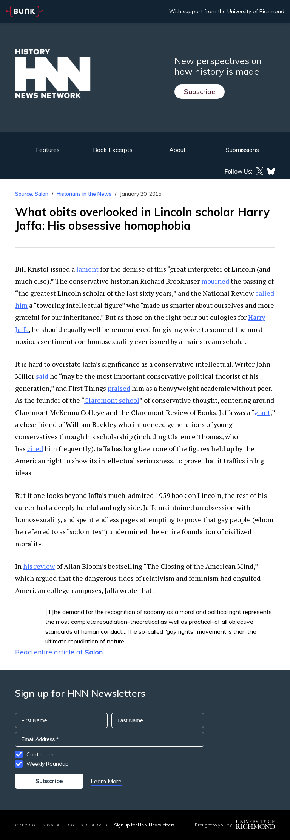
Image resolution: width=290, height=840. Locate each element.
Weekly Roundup (47, 763)
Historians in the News (84, 193)
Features (48, 150)
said (42, 376)
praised (119, 388)
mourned (215, 281)
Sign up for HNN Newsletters (144, 825)
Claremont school (111, 400)
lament (87, 268)
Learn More (106, 781)
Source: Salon (31, 193)
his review (39, 566)
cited (35, 448)
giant (262, 412)
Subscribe (199, 91)
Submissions (242, 150)
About (177, 150)
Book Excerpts (113, 150)
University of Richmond (255, 11)
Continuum (40, 754)
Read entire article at (59, 652)
